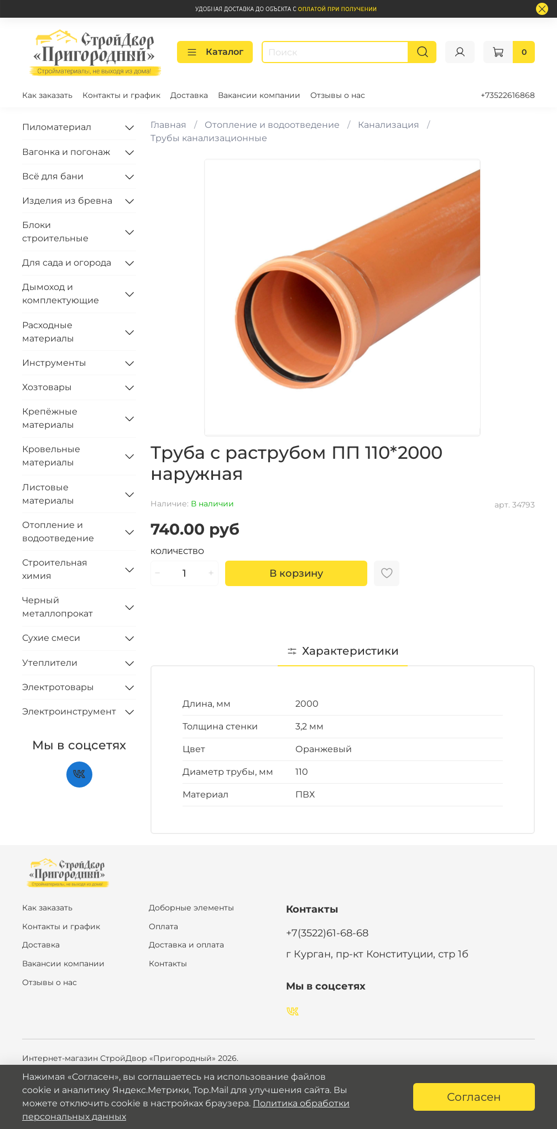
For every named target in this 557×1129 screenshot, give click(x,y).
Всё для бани (53, 176)
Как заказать (47, 95)
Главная (168, 125)
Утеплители (49, 662)
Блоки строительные (55, 232)
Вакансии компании (259, 95)
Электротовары (58, 687)
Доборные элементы (191, 908)
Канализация (388, 125)
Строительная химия (54, 569)
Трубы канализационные (208, 138)
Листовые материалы (48, 494)
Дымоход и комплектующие (60, 293)
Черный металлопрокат (57, 607)
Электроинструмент (69, 711)
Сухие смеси (51, 638)
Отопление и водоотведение (272, 125)
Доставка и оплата (186, 945)
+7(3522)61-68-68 (327, 933)
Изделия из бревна (67, 200)
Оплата (163, 926)
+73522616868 (508, 95)
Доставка (189, 95)
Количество (177, 551)
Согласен (474, 1097)
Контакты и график (121, 95)
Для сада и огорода (66, 262)
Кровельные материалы (51, 456)
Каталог (214, 52)
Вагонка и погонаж (66, 152)
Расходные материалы (48, 332)
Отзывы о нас (337, 95)
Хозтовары (47, 387)
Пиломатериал (56, 127)
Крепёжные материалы (49, 418)
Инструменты (54, 363)
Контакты (168, 964)
